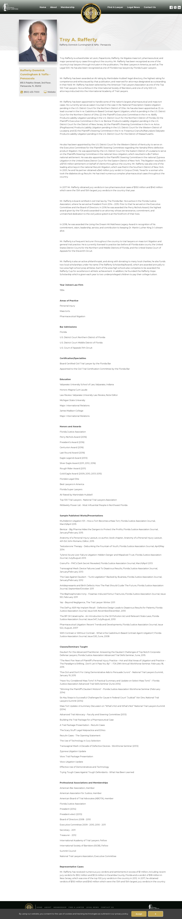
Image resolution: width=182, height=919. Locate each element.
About (53, 7)
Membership (67, 7)
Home (43, 7)
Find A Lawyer (115, 7)
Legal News (133, 7)
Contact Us (150, 7)
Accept (139, 914)
